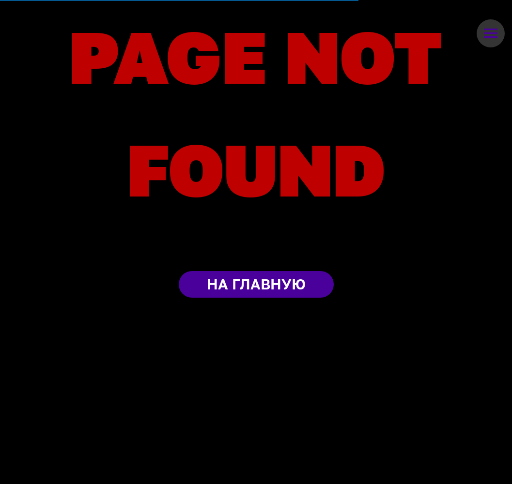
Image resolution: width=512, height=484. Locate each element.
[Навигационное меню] (490, 33)
